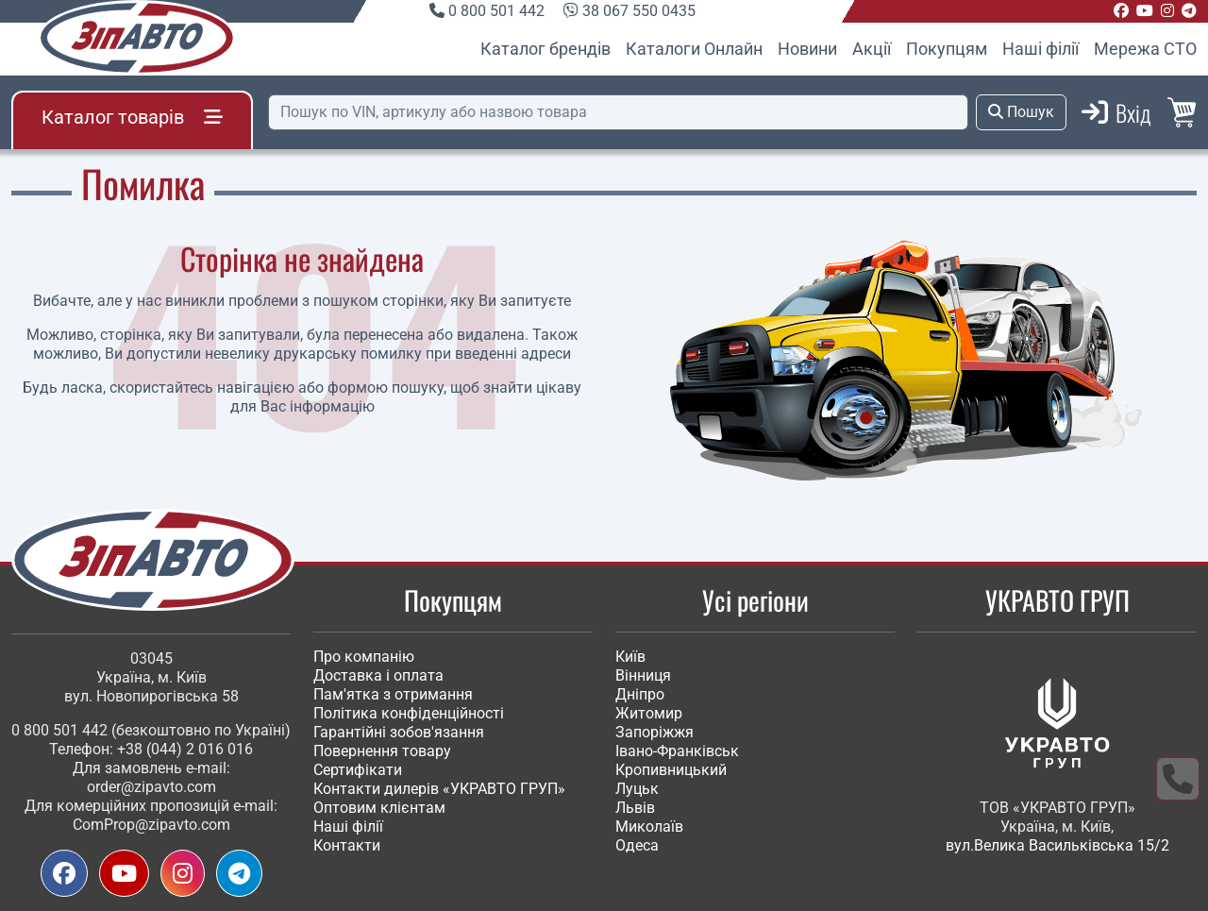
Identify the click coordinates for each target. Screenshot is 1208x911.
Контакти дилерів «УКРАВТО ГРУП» (439, 789)
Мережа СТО (1145, 49)
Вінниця (643, 675)
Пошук (1021, 112)
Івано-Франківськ (677, 751)
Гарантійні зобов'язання (398, 732)
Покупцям (946, 49)
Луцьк (637, 789)
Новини (807, 49)
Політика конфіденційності (408, 713)
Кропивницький (671, 770)
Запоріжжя (654, 732)
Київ (630, 657)
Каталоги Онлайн (694, 49)
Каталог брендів (545, 49)
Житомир (648, 713)
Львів (635, 808)
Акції (871, 49)
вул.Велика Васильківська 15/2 (1057, 845)
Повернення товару (382, 751)
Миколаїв (649, 826)
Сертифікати (357, 770)
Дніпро (639, 694)
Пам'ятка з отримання (393, 694)
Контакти (346, 845)
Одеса (637, 845)
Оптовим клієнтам (379, 808)
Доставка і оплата (378, 675)
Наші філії (1040, 49)
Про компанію (363, 657)
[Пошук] (618, 112)
